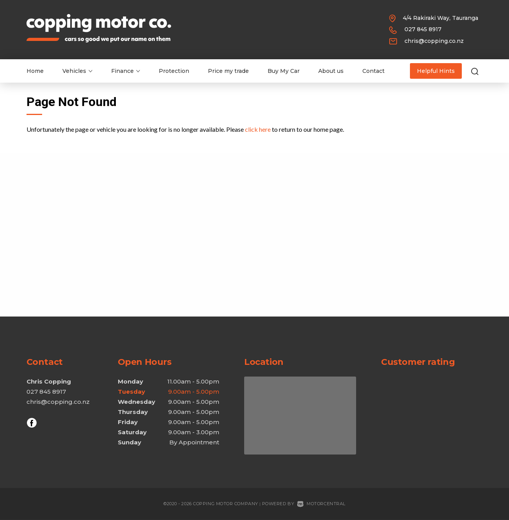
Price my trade (228, 70)
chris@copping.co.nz (434, 40)
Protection (174, 70)
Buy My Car (284, 70)
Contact (373, 70)
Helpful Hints (436, 70)
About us (331, 70)
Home (35, 70)
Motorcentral (321, 503)
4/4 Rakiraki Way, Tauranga (440, 17)
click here (258, 129)
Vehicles (77, 70)
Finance (125, 70)
